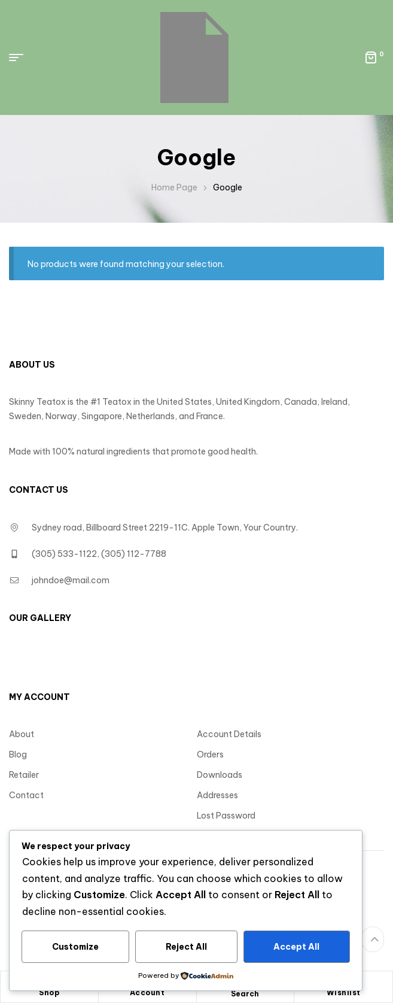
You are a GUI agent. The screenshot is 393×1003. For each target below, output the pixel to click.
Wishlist (344, 992)
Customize (75, 946)
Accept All (296, 946)
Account (147, 992)
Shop (49, 992)
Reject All (186, 946)
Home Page (174, 187)
